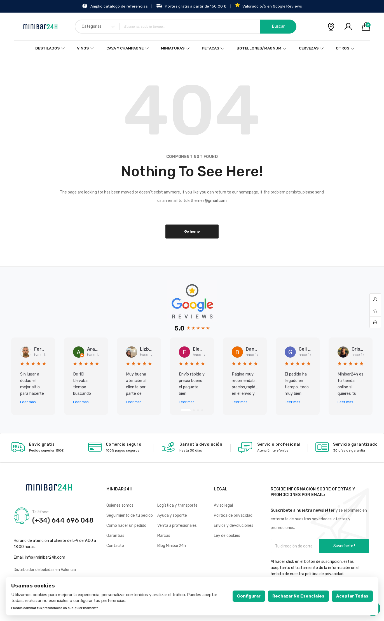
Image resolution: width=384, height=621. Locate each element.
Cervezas (308, 48)
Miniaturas (172, 48)
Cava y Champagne (124, 48)
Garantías (115, 535)
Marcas (163, 535)
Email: (19, 557)
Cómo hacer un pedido (126, 525)
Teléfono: (40, 512)
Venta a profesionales (177, 525)
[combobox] (185, 27)
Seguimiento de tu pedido (129, 515)
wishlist (375, 311)
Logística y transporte (177, 505)
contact (375, 322)
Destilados (47, 48)
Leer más (28, 402)
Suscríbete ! (344, 546)
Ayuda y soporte (172, 515)
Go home (192, 231)
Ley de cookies (227, 535)
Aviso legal (223, 505)
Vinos (82, 48)
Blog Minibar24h (171, 545)
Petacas (210, 48)
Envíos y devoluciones (233, 525)
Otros (342, 48)
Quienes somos (120, 505)
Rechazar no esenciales (298, 596)
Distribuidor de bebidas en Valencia (45, 569)
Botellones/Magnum (259, 48)
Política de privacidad (233, 515)
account (375, 299)
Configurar (249, 596)
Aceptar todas (352, 596)
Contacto (115, 545)
